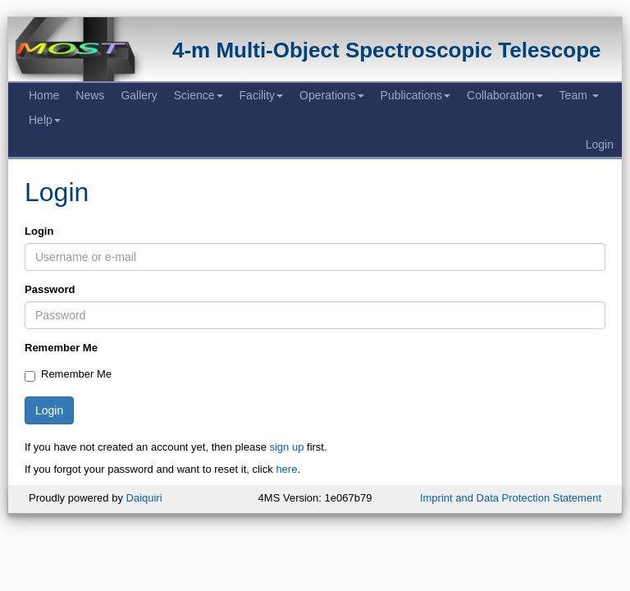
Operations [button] (331, 95)
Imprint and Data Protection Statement (510, 498)
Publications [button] (416, 95)
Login (600, 144)
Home (44, 95)
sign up (286, 447)
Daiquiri (144, 498)
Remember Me (61, 347)
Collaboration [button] (505, 95)
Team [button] (579, 95)
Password (50, 289)
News (89, 95)
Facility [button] (262, 95)
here (286, 469)
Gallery (139, 95)
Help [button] (45, 119)
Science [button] (198, 95)
